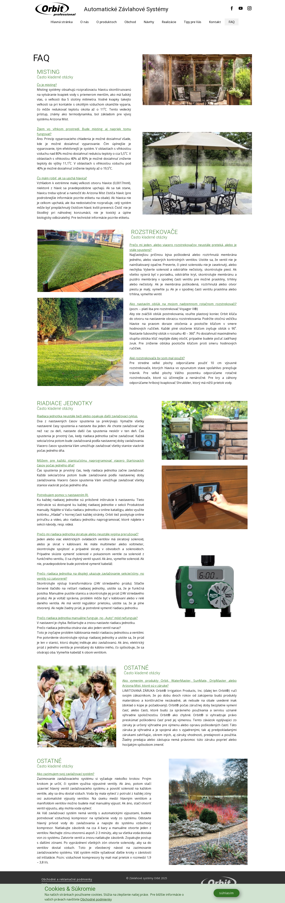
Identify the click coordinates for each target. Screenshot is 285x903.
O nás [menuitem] (84, 22)
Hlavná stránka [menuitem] (62, 22)
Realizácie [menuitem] (169, 22)
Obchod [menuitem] (130, 22)
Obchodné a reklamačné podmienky (66, 879)
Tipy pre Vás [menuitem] (192, 22)
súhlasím (226, 893)
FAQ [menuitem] (232, 22)
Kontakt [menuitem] (215, 22)
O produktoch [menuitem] (106, 22)
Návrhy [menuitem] (149, 22)
